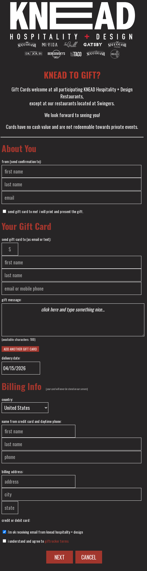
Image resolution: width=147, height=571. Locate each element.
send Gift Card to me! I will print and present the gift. (43, 211)
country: (7, 399)
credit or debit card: (16, 520)
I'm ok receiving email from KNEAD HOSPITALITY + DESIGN (43, 532)
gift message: (11, 299)
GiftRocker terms (57, 541)
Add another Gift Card (20, 349)
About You (19, 148)
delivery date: (11, 358)
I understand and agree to (36, 541)
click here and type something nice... (73, 319)
